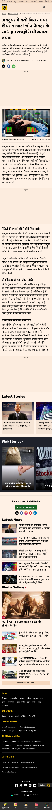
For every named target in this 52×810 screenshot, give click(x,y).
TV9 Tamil (27, 745)
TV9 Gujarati (36, 741)
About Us (15, 762)
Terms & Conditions (9, 772)
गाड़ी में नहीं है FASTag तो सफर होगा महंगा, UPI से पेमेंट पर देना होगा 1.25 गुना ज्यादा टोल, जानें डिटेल (34, 541)
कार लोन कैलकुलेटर (9, 731)
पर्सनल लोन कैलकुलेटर (26, 727)
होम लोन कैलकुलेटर (9, 727)
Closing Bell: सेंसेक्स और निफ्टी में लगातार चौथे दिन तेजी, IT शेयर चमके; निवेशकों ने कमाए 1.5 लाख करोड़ (34, 566)
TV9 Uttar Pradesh (28, 749)
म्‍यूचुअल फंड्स (38, 698)
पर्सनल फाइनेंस (25, 698)
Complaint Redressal (29, 767)
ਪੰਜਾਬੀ (47, 1)
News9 (9, 1)
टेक (39, 702)
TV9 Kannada (6, 745)
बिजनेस (4, 698)
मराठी (28, 1)
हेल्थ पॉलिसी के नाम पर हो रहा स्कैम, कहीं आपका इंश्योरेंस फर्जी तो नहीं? (34, 635)
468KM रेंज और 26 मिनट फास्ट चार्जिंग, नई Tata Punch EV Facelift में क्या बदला (34, 674)
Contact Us (5, 762)
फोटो (17, 716)
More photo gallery (25, 683)
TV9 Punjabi (16, 749)
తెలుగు (21, 1)
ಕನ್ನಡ (15, 1)
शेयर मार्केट (13, 698)
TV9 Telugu (15, 741)
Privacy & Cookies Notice (10, 767)
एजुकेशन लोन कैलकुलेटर (28, 731)
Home (4, 14)
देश (28, 702)
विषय (11, 716)
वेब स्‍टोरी (32, 716)
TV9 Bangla (18, 745)
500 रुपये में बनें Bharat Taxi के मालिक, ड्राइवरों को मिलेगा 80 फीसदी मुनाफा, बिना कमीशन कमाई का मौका (34, 661)
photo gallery (13, 588)
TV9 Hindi (5, 741)
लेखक (4, 716)
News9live (5, 749)
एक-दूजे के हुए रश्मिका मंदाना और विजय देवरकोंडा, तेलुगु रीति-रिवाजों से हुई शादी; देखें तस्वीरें (34, 648)
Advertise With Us (27, 762)
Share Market (13, 14)
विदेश (34, 702)
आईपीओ (11, 702)
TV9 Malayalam (38, 745)
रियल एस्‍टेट (21, 702)
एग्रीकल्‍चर (5, 706)
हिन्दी (3, 1)
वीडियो (24, 716)
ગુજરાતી (34, 1)
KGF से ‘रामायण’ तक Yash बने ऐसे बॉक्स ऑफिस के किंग (22, 624)
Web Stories (11, 442)
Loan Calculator (9, 722)
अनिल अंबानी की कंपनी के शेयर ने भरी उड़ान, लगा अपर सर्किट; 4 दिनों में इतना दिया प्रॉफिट (34, 528)
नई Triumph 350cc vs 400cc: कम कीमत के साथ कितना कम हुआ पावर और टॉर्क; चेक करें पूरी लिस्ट (34, 579)
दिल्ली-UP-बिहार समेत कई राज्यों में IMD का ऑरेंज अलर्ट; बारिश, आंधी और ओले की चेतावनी (33, 554)
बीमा (3, 702)
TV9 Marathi (25, 741)
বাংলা (41, 2)
